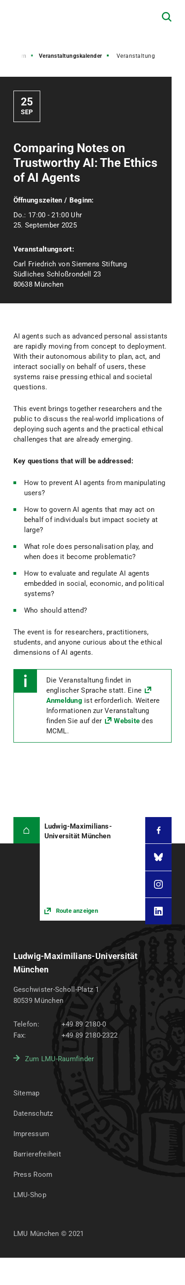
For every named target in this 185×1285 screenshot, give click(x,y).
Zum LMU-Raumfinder (59, 1059)
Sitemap (26, 1093)
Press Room (33, 1174)
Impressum (31, 1134)
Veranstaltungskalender (70, 56)
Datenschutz (33, 1113)
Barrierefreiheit (37, 1154)
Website (127, 721)
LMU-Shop (29, 1195)
